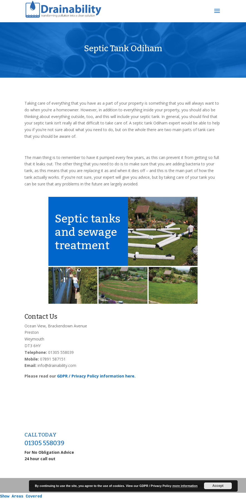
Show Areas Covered (21, 496)
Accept (217, 486)
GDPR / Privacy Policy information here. (96, 376)
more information (184, 485)
